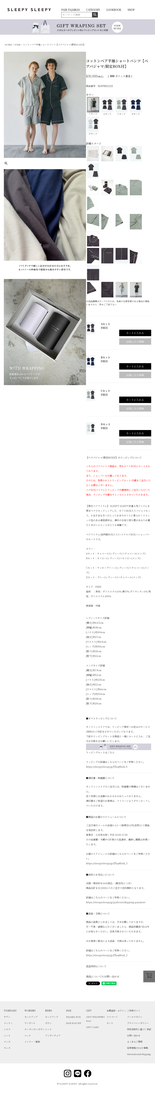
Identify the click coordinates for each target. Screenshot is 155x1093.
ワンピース (29, 1022)
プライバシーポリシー (138, 1022)
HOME (8, 44)
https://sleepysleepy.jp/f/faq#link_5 (106, 766)
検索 (95, 14)
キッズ (7, 1047)
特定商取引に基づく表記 (139, 1029)
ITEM (17, 44)
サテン (7, 1016)
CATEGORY (93, 10)
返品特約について (96, 966)
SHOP (131, 10)
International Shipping (139, 1054)
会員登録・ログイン (116, 1010)
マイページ (112, 1016)
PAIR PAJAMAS (70, 10)
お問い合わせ (133, 1035)
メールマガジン (134, 1016)
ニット (7, 1035)
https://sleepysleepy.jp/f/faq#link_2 (106, 955)
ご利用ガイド (133, 1010)
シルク (7, 1029)
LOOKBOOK (113, 10)
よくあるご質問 (134, 1041)
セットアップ (30, 1016)
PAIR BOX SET (73, 1022)
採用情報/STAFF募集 (137, 1047)
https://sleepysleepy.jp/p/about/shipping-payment (115, 902)
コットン (8, 1022)
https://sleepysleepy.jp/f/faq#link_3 (106, 863)
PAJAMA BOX (73, 1016)
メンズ (7, 1041)
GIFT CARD (92, 1027)
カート (110, 1022)
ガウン (48, 1022)
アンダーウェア (52, 1035)
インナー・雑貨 (32, 1041)
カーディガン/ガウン (34, 1029)
